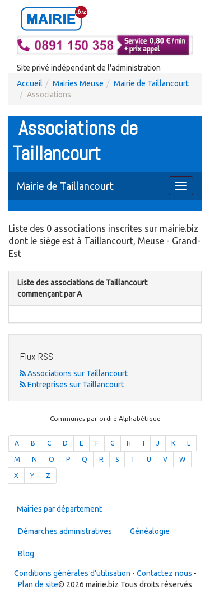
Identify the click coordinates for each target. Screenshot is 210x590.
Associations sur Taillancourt (74, 373)
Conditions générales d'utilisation (72, 573)
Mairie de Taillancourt (151, 83)
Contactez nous (164, 573)
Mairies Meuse (78, 83)
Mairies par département (59, 508)
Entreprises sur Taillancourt (72, 384)
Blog (26, 553)
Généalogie (150, 531)
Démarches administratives (65, 531)
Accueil (30, 83)
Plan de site (38, 584)
